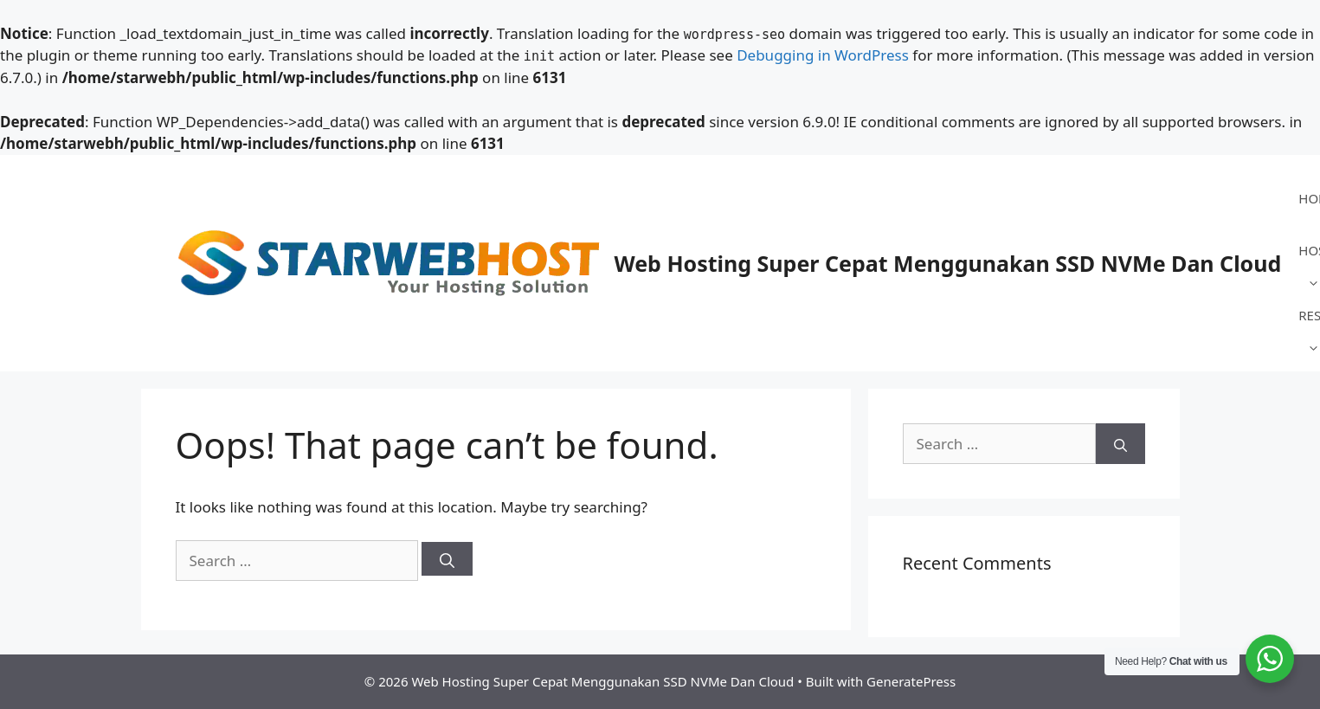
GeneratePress (911, 681)
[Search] (447, 559)
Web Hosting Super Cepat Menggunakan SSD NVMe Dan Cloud (948, 263)
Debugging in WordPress (823, 55)
